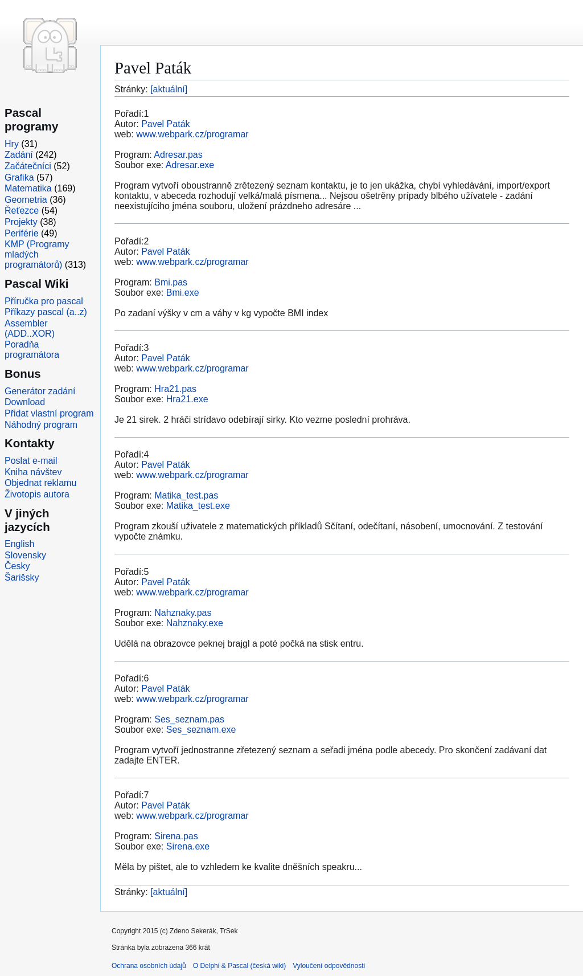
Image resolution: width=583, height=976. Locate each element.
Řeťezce (22, 210)
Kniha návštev (33, 472)
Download (25, 402)
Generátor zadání (40, 391)
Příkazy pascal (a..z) (46, 312)
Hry (12, 144)
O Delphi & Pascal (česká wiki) (239, 966)
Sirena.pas (176, 836)
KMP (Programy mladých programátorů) (37, 254)
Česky (17, 566)
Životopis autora (37, 494)
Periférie (22, 233)
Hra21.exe (187, 399)
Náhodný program (41, 425)
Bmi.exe (182, 292)
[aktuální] (168, 89)
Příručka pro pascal (44, 301)
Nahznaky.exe (194, 623)
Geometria (26, 200)
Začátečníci (28, 166)
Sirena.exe (188, 846)
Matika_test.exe (198, 506)
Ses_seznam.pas (189, 719)
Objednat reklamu (40, 483)
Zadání (19, 155)
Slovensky (25, 555)
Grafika (19, 177)
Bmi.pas (170, 282)
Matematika (28, 188)
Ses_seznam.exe (201, 729)
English (19, 544)
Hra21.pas (175, 389)
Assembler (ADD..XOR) (30, 328)
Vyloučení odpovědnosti (329, 966)
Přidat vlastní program (49, 413)
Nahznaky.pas (182, 613)
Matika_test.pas (186, 495)
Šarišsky (22, 577)
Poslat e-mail (31, 460)
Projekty (21, 222)
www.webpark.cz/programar (192, 134)
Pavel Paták (165, 124)
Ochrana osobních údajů (149, 966)
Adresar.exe (190, 165)
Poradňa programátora (32, 350)
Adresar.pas (178, 155)
